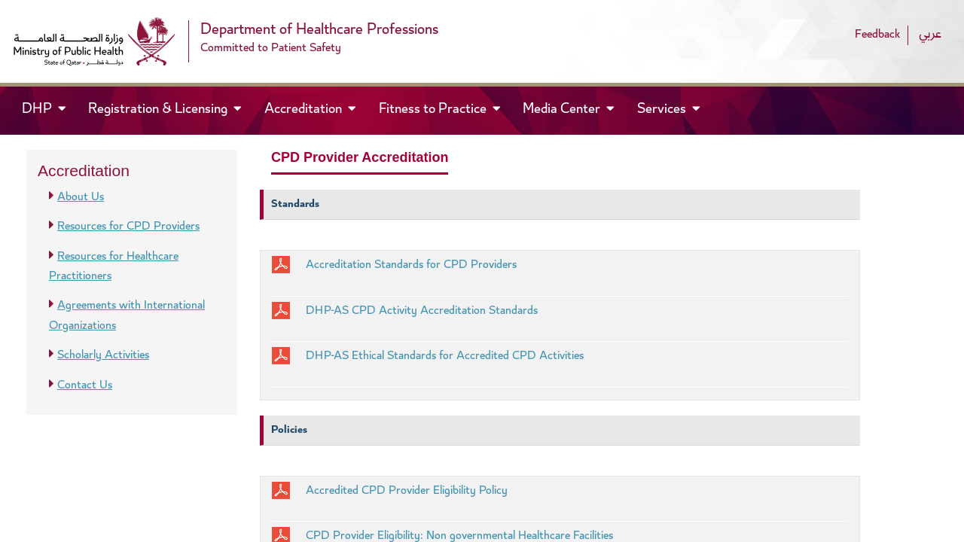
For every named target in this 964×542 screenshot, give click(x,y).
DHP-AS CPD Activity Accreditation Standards (422, 311)
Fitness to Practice (434, 110)
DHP (50, 109)
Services (663, 110)
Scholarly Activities (103, 356)
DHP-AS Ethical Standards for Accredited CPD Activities (445, 356)
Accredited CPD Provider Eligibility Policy (407, 491)
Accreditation (304, 110)
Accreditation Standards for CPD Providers (411, 265)
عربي (930, 35)
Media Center (563, 110)
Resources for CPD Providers (128, 227)
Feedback (877, 35)
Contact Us (84, 386)
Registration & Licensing (159, 110)
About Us (80, 198)
